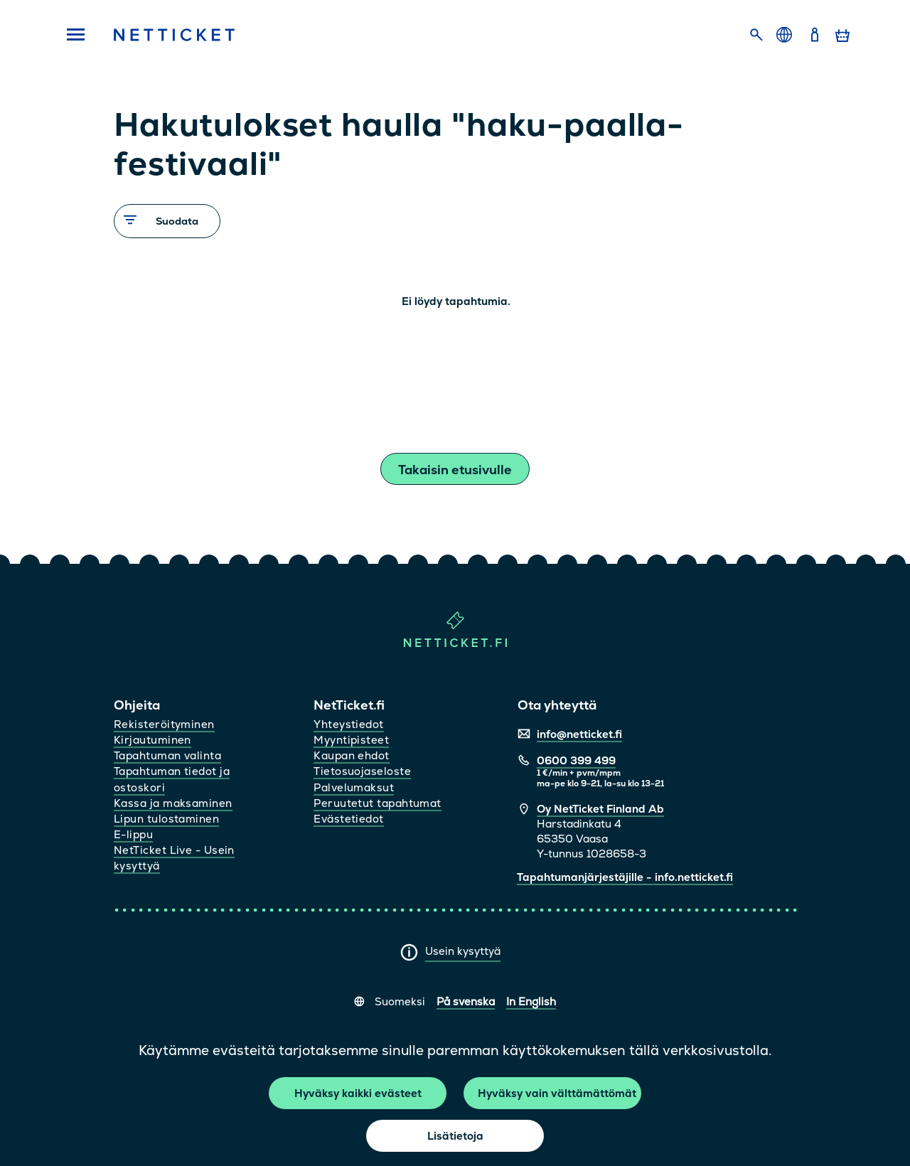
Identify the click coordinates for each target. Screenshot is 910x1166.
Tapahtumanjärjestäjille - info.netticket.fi (625, 877)
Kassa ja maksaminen (173, 803)
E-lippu (133, 834)
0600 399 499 (576, 760)
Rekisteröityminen (164, 724)
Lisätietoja (455, 1136)
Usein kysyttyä (462, 951)
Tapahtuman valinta (167, 755)
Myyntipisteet (351, 740)
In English (531, 1001)
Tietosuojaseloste (362, 771)
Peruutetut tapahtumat (377, 803)
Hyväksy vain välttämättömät (557, 1093)
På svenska (466, 1001)
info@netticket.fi (579, 734)
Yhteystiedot (348, 724)
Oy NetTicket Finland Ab (600, 808)
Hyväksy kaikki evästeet (358, 1093)
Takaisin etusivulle (455, 469)
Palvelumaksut (354, 787)
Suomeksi (400, 1001)
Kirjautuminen (152, 740)
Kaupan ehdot (351, 755)
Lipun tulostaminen (166, 818)
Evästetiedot (348, 818)
